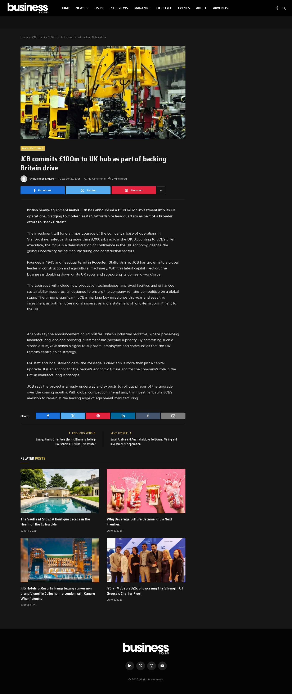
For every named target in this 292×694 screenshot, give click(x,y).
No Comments (95, 178)
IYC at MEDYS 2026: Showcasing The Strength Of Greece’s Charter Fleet (145, 591)
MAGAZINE (142, 7)
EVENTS (184, 7)
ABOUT (201, 7)
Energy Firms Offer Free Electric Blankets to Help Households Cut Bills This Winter (65, 442)
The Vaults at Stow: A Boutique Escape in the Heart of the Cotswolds (55, 522)
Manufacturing (33, 148)
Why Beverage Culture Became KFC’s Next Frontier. (139, 522)
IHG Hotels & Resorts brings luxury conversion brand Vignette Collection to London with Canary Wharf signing (58, 593)
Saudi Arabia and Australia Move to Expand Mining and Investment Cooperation (144, 442)
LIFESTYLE (164, 7)
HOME (65, 7)
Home (24, 37)
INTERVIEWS (118, 7)
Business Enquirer (44, 178)
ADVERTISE (221, 7)
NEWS (80, 7)
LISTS (99, 7)
